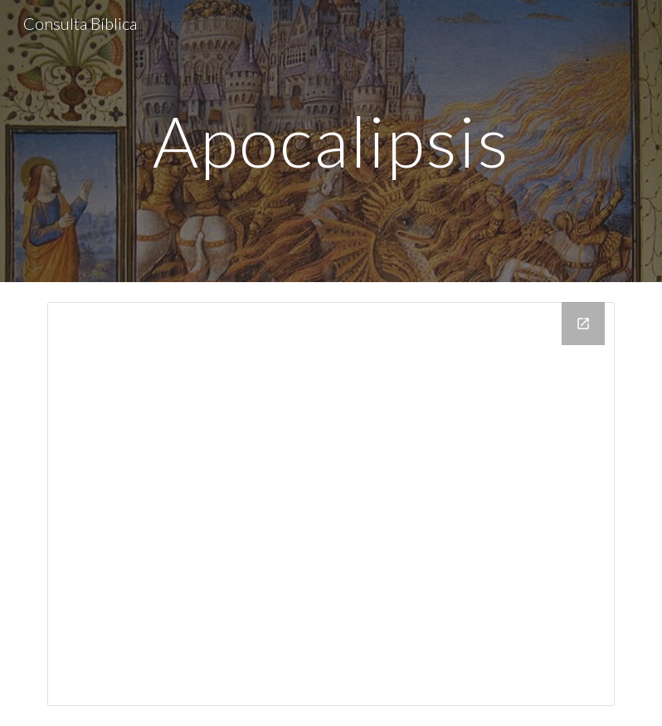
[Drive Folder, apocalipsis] (331, 504)
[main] (331, 141)
